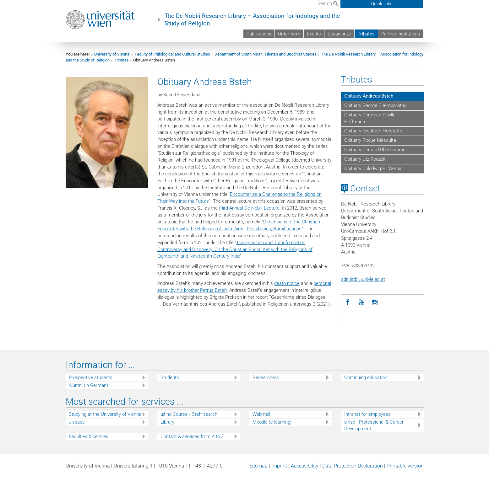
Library (167, 422)
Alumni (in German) (88, 385)
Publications (259, 34)
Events (314, 34)
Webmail (261, 414)
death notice (287, 283)
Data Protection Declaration (352, 466)
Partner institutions (400, 34)
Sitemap (258, 466)
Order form (289, 34)
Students (169, 377)
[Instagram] (375, 302)
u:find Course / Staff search (188, 414)
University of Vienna (112, 54)
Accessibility (304, 466)
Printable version (405, 466)
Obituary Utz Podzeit (365, 159)
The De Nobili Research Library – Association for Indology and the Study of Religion (252, 20)
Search (328, 3)
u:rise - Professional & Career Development (374, 425)
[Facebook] (348, 302)
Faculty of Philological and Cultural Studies (172, 54)
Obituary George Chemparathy (375, 105)
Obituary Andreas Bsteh (368, 96)
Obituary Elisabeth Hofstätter (374, 131)
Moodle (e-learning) (272, 422)
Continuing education (365, 377)
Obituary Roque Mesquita (370, 140)
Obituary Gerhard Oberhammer (375, 149)
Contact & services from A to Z (192, 436)
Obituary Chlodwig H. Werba (372, 168)
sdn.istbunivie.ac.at (363, 279)
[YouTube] (361, 302)
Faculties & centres (88, 436)
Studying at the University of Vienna (105, 414)
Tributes (366, 34)
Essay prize (339, 34)
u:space (77, 422)
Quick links (382, 4)
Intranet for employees (367, 414)
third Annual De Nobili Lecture (249, 208)
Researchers (266, 377)
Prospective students (90, 377)
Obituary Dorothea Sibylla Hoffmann (369, 118)
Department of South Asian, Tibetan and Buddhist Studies (266, 54)
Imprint (279, 466)
